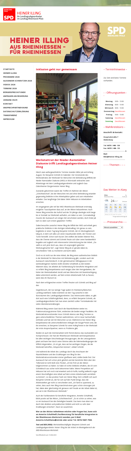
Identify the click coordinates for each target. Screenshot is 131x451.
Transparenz (10, 115)
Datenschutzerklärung (16, 111)
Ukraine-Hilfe (10, 100)
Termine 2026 (10, 88)
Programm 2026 (11, 77)
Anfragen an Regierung (15, 96)
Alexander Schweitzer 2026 (17, 80)
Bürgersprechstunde (14, 92)
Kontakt (8, 103)
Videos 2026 (9, 84)
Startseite (8, 69)
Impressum (8, 119)
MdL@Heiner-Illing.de (112, 157)
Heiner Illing (10, 73)
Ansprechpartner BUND (15, 107)
